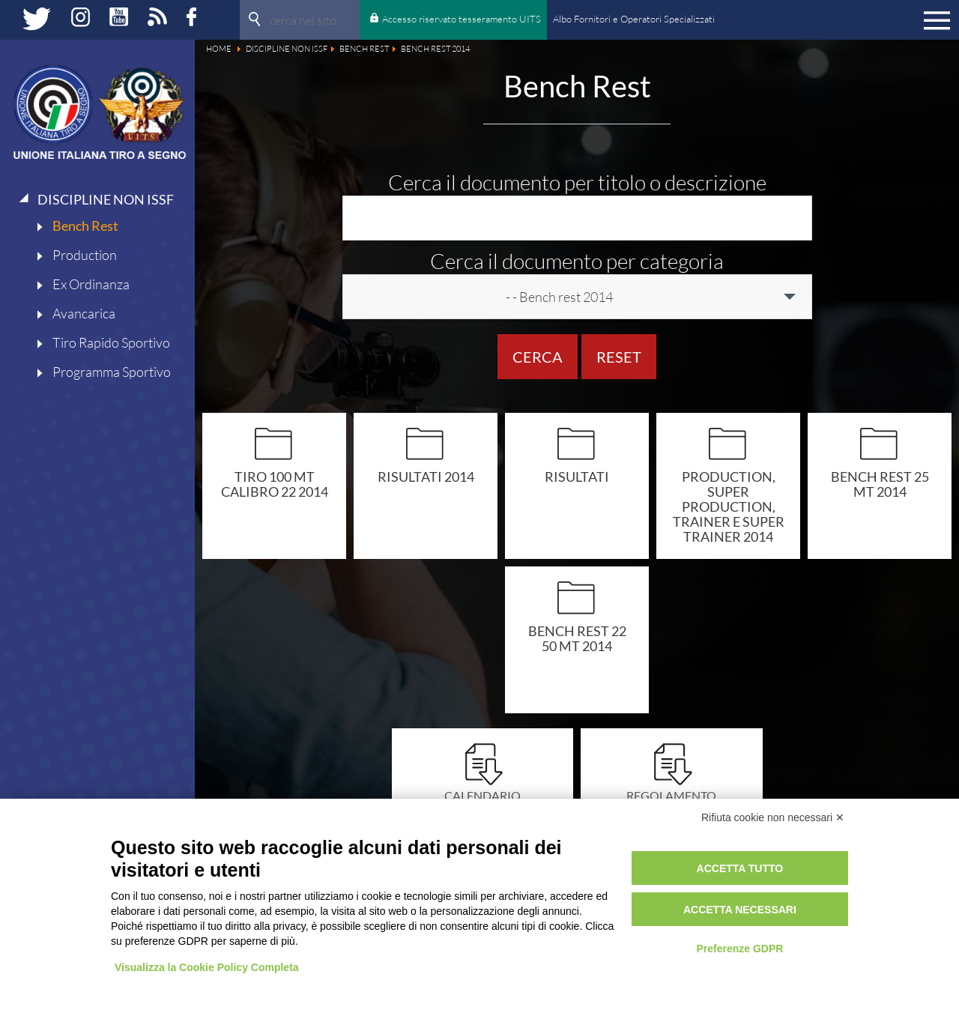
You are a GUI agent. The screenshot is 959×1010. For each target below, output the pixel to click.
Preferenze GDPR (739, 949)
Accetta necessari (739, 910)
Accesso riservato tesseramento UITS (461, 19)
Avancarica (83, 313)
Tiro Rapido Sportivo (111, 342)
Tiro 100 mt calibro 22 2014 (274, 483)
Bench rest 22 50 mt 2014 (577, 638)
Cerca (537, 357)
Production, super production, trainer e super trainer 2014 (728, 506)
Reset (618, 357)
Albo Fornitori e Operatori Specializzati (634, 19)
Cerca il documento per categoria (577, 260)
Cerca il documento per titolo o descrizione (577, 182)
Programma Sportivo (111, 371)
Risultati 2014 (426, 476)
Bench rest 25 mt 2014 (880, 483)
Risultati (577, 476)
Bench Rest (85, 225)
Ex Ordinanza (91, 284)
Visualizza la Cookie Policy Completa (207, 967)
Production (84, 255)
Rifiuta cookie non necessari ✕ (772, 817)
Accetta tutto (740, 868)
